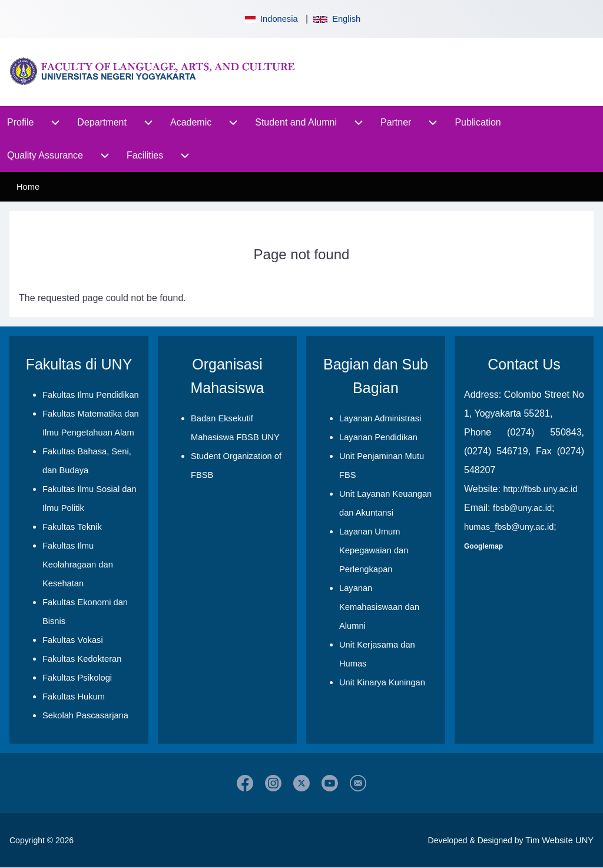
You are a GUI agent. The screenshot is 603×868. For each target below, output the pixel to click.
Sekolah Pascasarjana (85, 715)
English (336, 19)
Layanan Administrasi (380, 418)
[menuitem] (20, 122)
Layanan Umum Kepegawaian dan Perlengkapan (373, 550)
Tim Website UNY (559, 840)
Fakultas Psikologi (77, 677)
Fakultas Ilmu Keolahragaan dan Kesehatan (77, 564)
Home (27, 187)
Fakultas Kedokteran (81, 659)
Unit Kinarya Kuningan (382, 682)
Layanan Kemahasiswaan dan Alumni (379, 607)
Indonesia (270, 19)
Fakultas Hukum (73, 696)
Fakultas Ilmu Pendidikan (90, 395)
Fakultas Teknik (72, 527)
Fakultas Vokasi (72, 640)
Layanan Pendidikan (378, 437)
